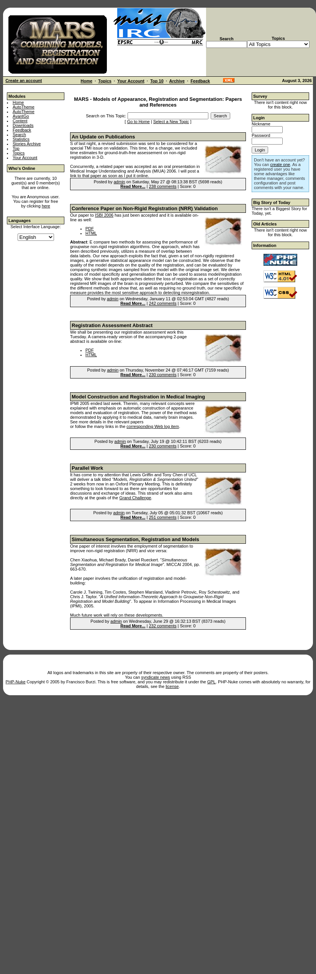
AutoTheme (23, 107)
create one (280, 164)
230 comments (163, 374)
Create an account (23, 80)
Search (19, 134)
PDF (89, 228)
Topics (104, 81)
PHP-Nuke (16, 681)
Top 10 (157, 81)
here (46, 206)
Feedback (200, 81)
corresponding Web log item (152, 426)
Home (86, 81)
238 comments (163, 186)
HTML (91, 233)
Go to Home (138, 121)
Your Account (130, 81)
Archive (177, 81)
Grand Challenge (135, 497)
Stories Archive (27, 143)
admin (119, 181)
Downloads (23, 125)
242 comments (163, 303)
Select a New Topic (171, 121)
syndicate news (155, 677)
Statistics (21, 139)
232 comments (163, 626)
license (171, 686)
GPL (211, 681)
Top (16, 148)
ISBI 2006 (104, 215)
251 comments (163, 517)
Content (20, 120)
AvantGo (21, 116)
